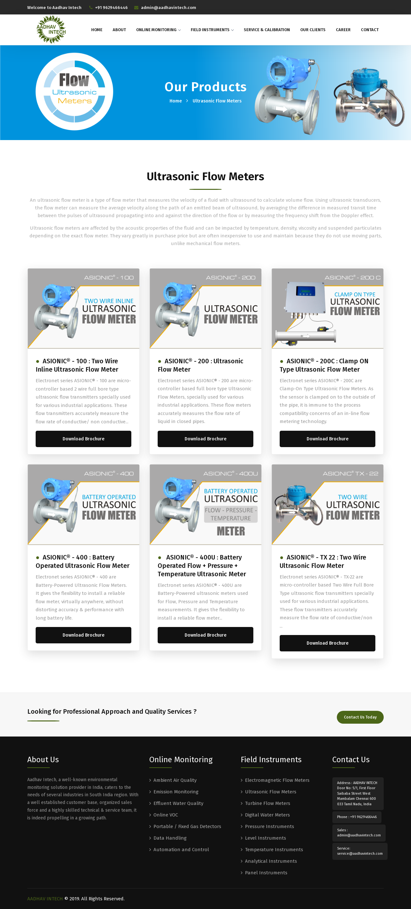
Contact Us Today (360, 715)
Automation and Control (181, 849)
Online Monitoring (158, 29)
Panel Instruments (266, 872)
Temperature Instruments (274, 849)
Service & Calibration (267, 29)
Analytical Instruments (271, 860)
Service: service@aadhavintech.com (360, 850)
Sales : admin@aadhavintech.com (359, 832)
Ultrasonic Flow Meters (217, 101)
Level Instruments (265, 837)
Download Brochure (83, 439)
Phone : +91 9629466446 (357, 817)
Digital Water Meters (267, 814)
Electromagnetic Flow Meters (277, 779)
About (119, 29)
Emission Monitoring (175, 791)
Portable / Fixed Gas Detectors (187, 826)
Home (96, 29)
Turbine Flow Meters (267, 803)
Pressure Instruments (269, 826)
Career (343, 29)
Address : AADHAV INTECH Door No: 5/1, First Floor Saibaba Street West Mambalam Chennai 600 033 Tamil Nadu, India (357, 793)
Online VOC (165, 814)
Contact (370, 29)
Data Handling (170, 837)
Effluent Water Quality (178, 803)
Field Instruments (212, 29)
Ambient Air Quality (175, 779)
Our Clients (313, 29)
